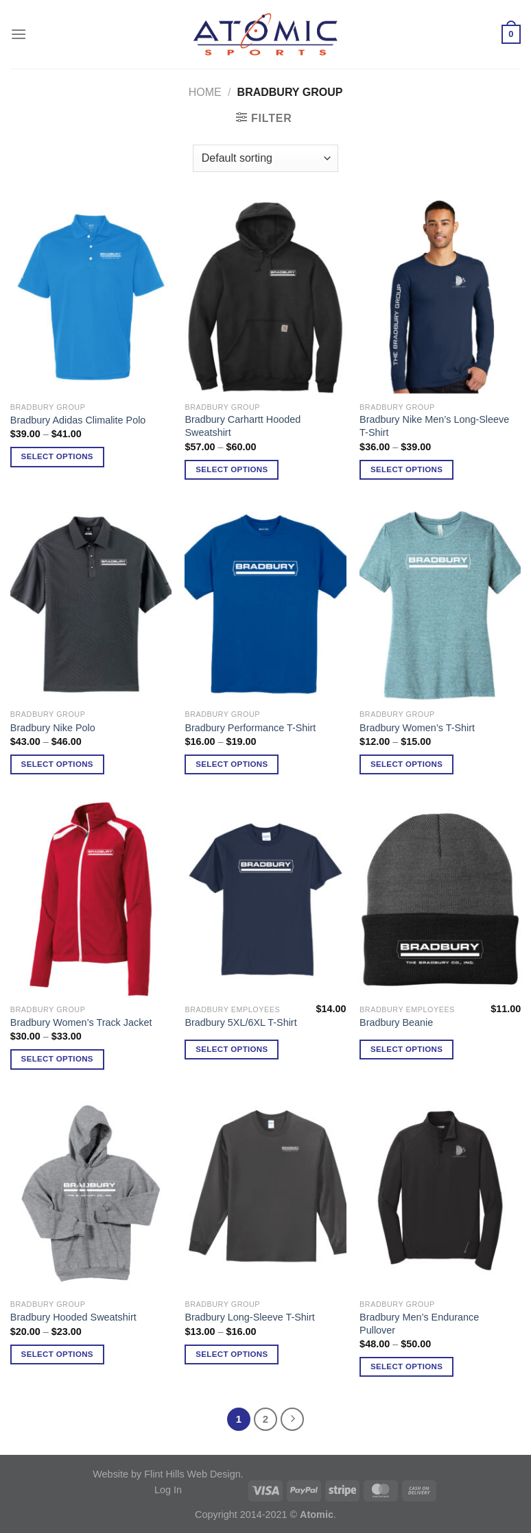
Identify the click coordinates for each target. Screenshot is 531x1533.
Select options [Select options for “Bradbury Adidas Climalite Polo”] (57, 456)
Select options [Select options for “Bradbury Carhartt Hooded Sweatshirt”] (232, 469)
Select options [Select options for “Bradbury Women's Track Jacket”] (57, 1059)
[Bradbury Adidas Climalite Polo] (91, 297)
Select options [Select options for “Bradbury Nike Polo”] (57, 764)
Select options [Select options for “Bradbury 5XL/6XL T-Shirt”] (232, 1049)
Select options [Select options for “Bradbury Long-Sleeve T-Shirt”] (232, 1354)
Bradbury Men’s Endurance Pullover (419, 1324)
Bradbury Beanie (396, 1022)
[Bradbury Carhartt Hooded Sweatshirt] (265, 297)
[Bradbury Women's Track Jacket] (91, 900)
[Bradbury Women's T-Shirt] (440, 604)
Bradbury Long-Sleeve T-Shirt (249, 1317)
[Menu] (18, 34)
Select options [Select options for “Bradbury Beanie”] (406, 1049)
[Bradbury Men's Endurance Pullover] (440, 1194)
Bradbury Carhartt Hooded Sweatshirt (242, 426)
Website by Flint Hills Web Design (166, 1474)
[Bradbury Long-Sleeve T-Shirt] (265, 1194)
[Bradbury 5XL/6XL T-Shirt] (265, 900)
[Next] (292, 1419)
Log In (168, 1489)
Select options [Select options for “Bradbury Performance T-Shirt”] (232, 764)
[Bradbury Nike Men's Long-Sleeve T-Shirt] (440, 297)
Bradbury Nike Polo (52, 727)
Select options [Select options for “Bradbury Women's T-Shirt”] (406, 764)
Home (205, 92)
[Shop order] (265, 158)
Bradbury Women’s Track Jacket (81, 1022)
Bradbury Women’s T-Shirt (417, 727)
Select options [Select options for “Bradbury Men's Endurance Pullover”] (406, 1366)
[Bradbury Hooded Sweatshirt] (91, 1194)
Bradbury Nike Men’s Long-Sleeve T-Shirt (434, 426)
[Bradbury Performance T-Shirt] (265, 604)
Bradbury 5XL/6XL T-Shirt (240, 1022)
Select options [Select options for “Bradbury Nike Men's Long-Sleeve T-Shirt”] (406, 469)
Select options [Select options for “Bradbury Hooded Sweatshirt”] (57, 1354)
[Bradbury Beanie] (440, 900)
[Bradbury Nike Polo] (91, 604)
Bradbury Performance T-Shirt (250, 727)
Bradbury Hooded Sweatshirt (73, 1317)
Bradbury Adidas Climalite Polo (78, 420)
